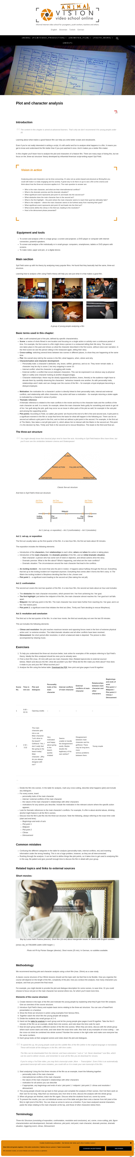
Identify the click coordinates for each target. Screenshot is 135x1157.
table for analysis (38, 1021)
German (80, 30)
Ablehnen (119, 1148)
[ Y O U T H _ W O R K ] (103, 37)
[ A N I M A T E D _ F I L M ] (80, 37)
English (54, 30)
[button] (131, 1143)
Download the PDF (59, 667)
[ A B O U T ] (67, 43)
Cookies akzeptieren (92, 1148)
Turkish (72, 30)
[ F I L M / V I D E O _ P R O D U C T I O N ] (49, 37)
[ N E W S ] (26, 38)
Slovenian (63, 30)
